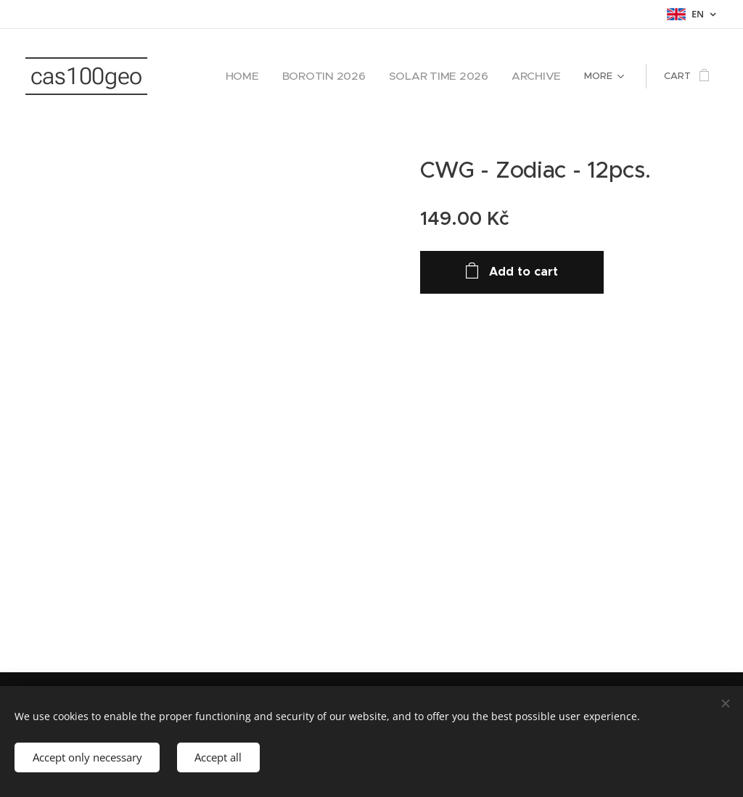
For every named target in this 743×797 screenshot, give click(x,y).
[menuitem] (281, 76)
